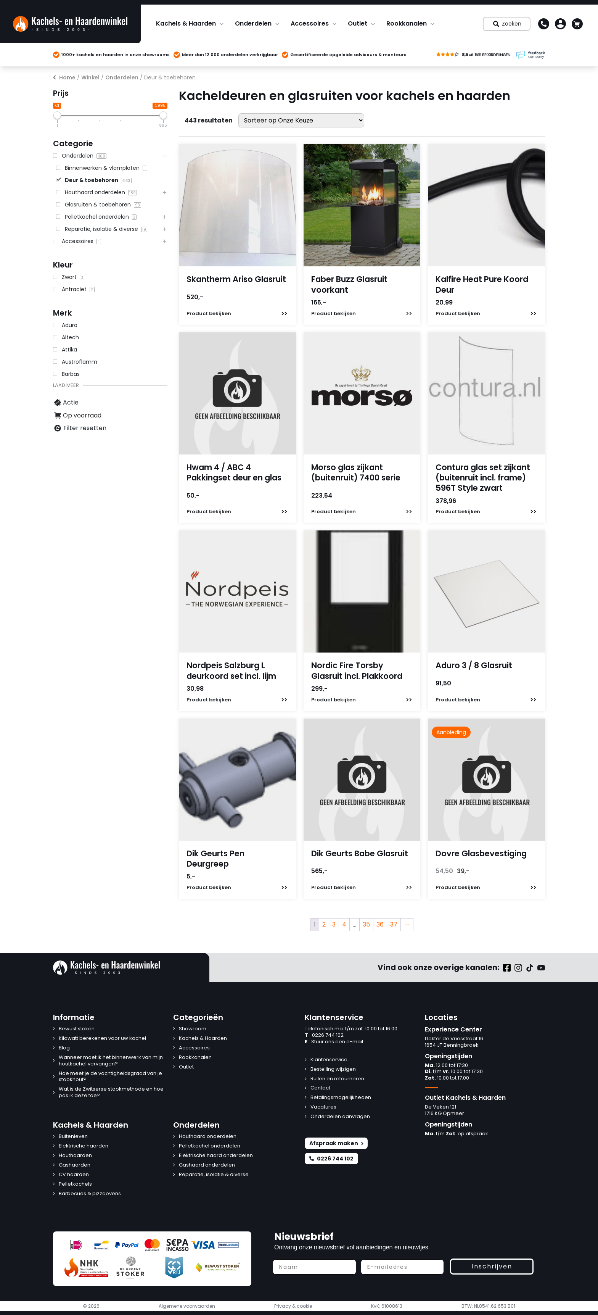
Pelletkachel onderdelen (209, 1146)
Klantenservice (328, 1060)
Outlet (357, 23)
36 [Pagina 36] (380, 924)
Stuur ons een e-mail (334, 1042)
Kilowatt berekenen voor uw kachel (102, 1038)
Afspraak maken (336, 1143)
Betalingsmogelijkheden (340, 1097)
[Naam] (314, 1267)
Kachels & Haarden (186, 23)
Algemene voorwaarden (187, 1306)
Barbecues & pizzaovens (90, 1194)
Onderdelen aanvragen (340, 1117)
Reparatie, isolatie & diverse (214, 1175)
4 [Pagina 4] (344, 924)
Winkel (90, 77)
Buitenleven (73, 1136)
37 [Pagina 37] (393, 924)
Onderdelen (253, 23)
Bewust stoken (77, 1029)
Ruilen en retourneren (337, 1079)
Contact (320, 1088)
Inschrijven (492, 1266)
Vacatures (323, 1107)
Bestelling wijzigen (333, 1069)
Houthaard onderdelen (207, 1136)
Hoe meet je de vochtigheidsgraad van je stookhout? (110, 1076)
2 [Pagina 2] (324, 924)
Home (67, 77)
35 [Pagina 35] (366, 924)
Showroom (192, 1029)
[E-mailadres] (402, 1267)
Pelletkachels (75, 1184)
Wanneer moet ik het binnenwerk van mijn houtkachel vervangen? (111, 1060)
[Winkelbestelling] (301, 120)
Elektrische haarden (83, 1146)
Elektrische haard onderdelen (216, 1155)
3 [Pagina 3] (334, 924)
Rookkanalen (406, 23)
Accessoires (310, 23)
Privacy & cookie (293, 1306)
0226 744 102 (324, 1035)
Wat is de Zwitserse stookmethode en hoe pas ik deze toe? (111, 1092)
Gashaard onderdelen (207, 1165)
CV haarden (74, 1175)
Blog (64, 1048)
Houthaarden (75, 1155)
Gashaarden (74, 1165)
